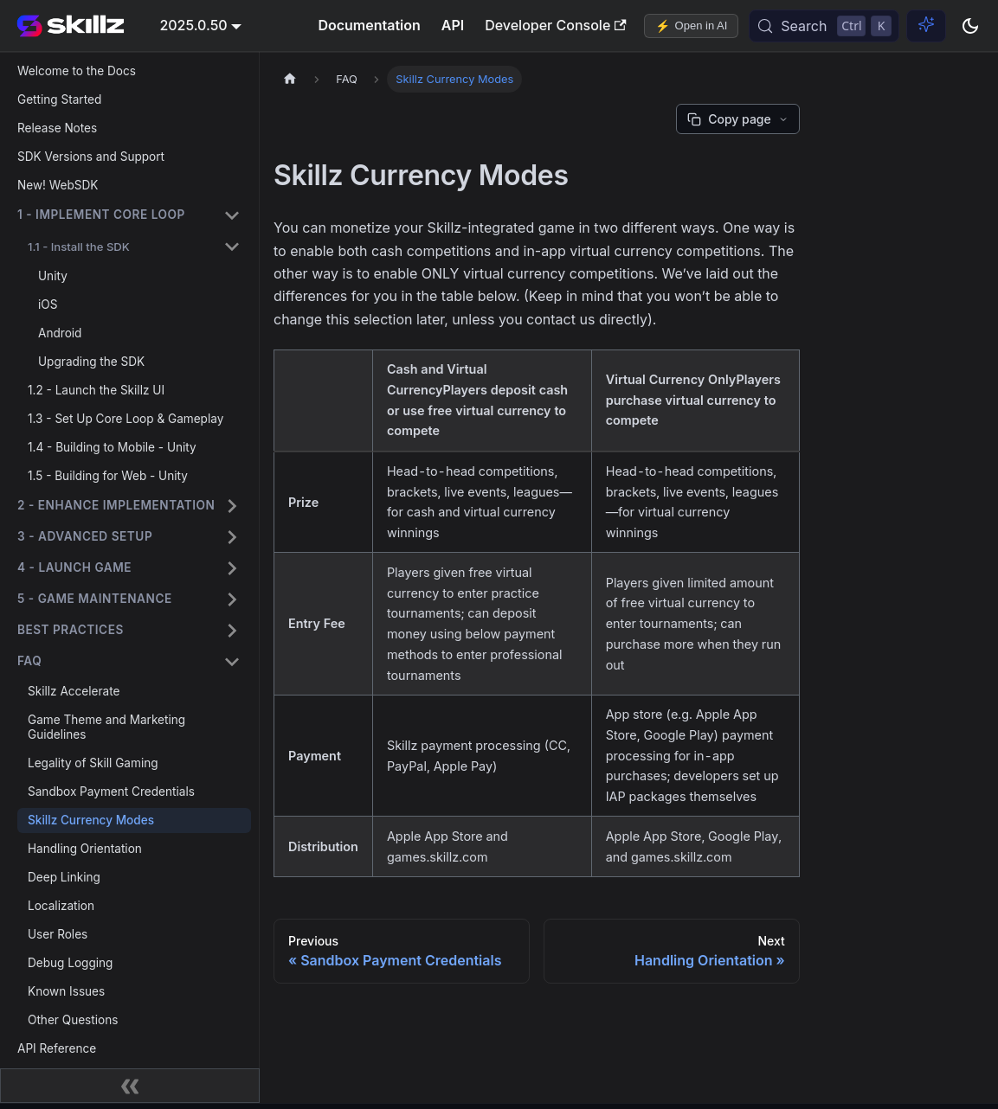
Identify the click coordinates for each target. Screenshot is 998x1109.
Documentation (369, 25)
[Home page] (290, 79)
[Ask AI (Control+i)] (926, 26)
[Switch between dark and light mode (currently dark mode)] (970, 26)
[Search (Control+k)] (824, 26)
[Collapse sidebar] (130, 1085)
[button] (129, 215)
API (452, 25)
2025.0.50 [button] (193, 25)
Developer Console (555, 25)
